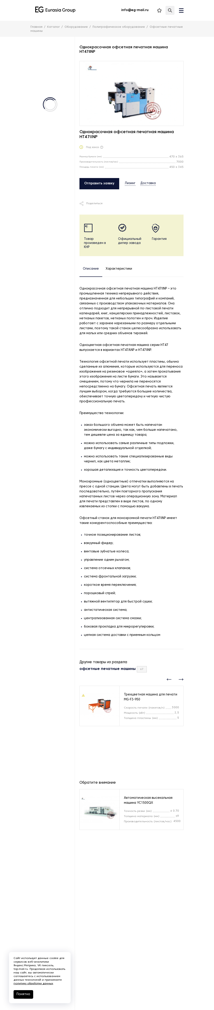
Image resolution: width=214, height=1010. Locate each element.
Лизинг (130, 183)
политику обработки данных (33, 983)
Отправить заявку (99, 183)
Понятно (23, 994)
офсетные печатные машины (107, 669)
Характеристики (119, 268)
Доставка (148, 183)
